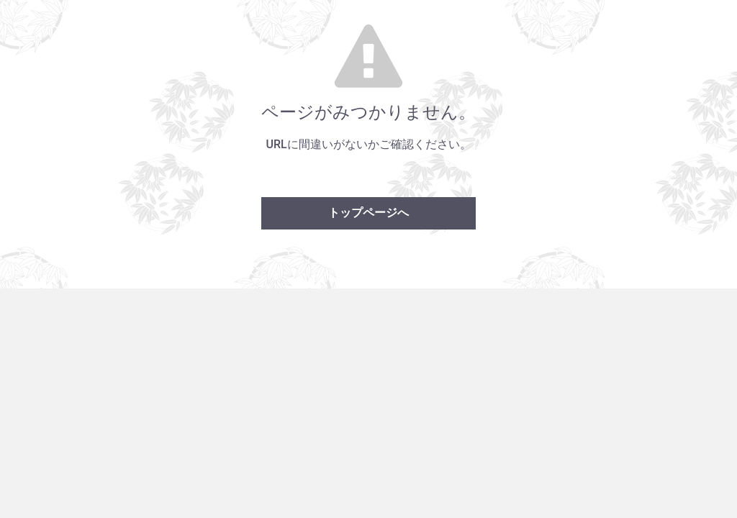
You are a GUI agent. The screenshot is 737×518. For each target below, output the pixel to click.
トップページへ (368, 212)
